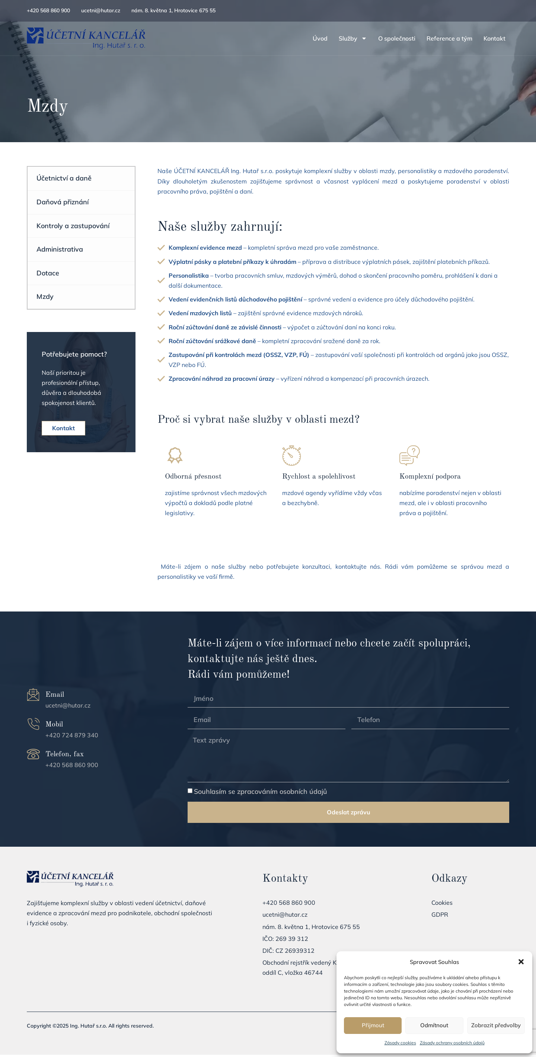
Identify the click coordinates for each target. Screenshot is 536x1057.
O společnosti (396, 38)
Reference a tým (449, 38)
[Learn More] (216, 485)
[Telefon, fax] (33, 756)
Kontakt (494, 38)
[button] (521, 961)
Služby (353, 38)
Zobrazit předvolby (496, 1025)
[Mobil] (33, 726)
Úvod (320, 38)
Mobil (54, 727)
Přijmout (373, 1025)
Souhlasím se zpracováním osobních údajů (260, 793)
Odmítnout (434, 1025)
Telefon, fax (64, 757)
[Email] (33, 696)
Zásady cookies (400, 1042)
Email (54, 697)
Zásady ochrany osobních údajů (452, 1042)
